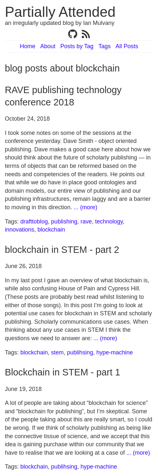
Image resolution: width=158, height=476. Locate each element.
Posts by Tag (77, 46)
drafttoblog (34, 221)
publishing (64, 221)
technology (109, 221)
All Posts (126, 46)
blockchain (51, 229)
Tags (104, 46)
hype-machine (114, 352)
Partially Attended (60, 12)
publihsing (80, 352)
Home (28, 46)
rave (86, 221)
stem (57, 352)
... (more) (85, 207)
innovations (19, 229)
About (48, 46)
